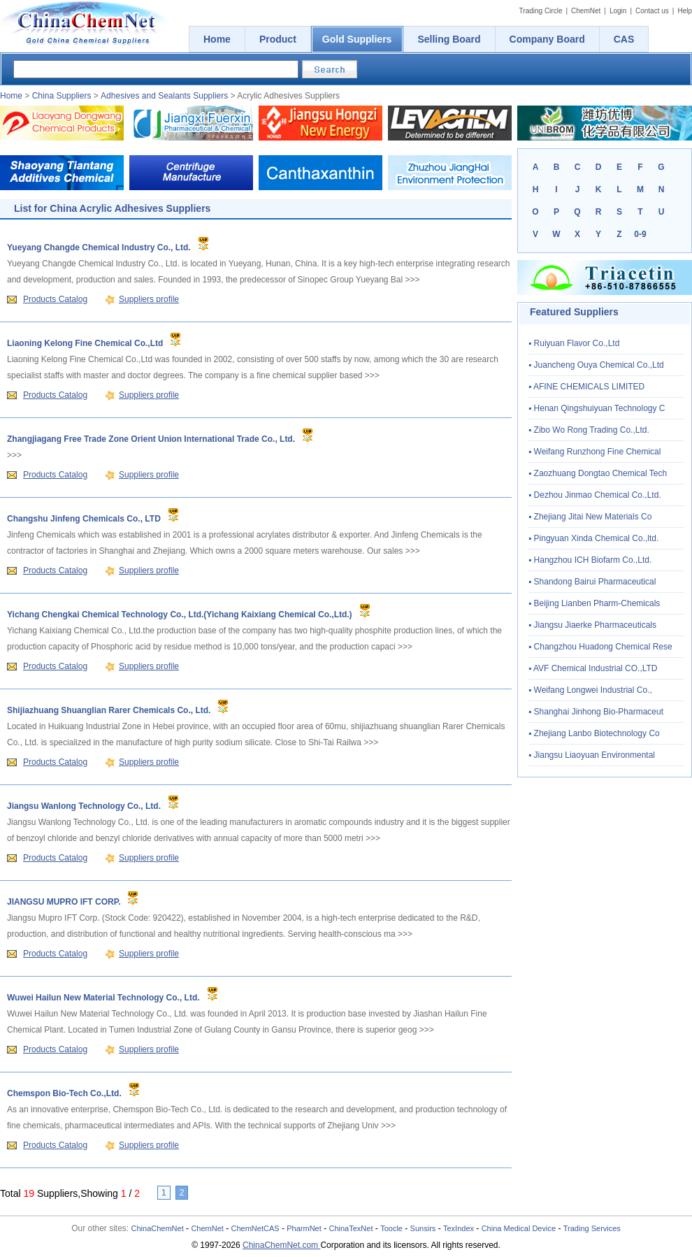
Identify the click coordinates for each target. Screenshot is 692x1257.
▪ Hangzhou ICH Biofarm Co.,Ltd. (589, 560)
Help (684, 11)
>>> (412, 280)
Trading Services (592, 1228)
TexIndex (458, 1228)
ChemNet (585, 11)
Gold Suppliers (357, 39)
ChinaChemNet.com (281, 1245)
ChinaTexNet (351, 1228)
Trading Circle (541, 11)
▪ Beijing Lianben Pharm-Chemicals (594, 603)
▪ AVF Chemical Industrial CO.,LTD (593, 668)
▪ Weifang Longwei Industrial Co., (590, 690)
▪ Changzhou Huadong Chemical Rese (600, 647)
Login (618, 11)
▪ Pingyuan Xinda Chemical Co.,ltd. (593, 538)
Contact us (652, 11)
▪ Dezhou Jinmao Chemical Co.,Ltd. (594, 495)
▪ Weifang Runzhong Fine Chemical (594, 452)
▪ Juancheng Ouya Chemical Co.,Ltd (596, 365)
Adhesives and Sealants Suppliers (164, 96)
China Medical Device (519, 1228)
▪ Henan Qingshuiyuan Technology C (596, 408)
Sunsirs (423, 1228)
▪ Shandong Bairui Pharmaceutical (592, 582)
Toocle (391, 1228)
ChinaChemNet (157, 1228)
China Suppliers (62, 96)
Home (11, 96)
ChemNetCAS (255, 1228)
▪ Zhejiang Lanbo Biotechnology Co (594, 733)
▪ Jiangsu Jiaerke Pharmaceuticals (592, 625)
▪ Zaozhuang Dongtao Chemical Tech (597, 473)
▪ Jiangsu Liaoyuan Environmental (591, 755)
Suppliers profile (149, 299)
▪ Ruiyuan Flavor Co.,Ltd (573, 343)
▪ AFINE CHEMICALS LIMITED (586, 387)
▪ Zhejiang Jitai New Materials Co (589, 517)
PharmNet (304, 1228)
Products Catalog (55, 299)
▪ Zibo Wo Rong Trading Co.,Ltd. (588, 430)
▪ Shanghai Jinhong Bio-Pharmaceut (595, 712)
